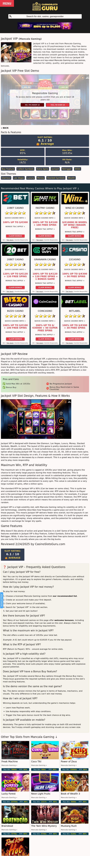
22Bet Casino (15, 208)
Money (40, 178)
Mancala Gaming (30, 39)
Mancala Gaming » (9, 765)
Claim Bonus (15, 236)
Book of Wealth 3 (70, 793)
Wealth (71, 178)
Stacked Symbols (56, 178)
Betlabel (74, 311)
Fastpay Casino (45, 208)
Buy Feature (8, 169)
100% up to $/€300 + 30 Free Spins (74, 275)
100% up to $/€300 (15, 222)
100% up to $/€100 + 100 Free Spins (45, 223)
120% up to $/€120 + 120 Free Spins (15, 275)
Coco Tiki (36, 761)
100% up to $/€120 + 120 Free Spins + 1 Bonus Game (45, 276)
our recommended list (65, 596)
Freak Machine (10, 761)
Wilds (77, 169)
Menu (7, 3)
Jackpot (55, 169)
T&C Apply (10, 240)
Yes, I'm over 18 (58, 105)
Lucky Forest (9, 793)
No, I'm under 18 (32, 105)
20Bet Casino (15, 259)
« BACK (5, 128)
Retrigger (67, 169)
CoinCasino (45, 311)
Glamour (6, 178)
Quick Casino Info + (15, 218)
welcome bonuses (64, 620)
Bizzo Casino (15, 311)
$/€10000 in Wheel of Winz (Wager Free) (74, 225)
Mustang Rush (69, 826)
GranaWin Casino (45, 259)
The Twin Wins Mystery (44, 826)
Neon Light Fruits (40, 793)
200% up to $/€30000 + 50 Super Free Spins (45, 328)
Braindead (7, 826)
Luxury (30, 178)
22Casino (74, 259)
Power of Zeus (69, 761)
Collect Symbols (25, 169)
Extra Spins (42, 169)
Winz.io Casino (74, 208)
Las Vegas (19, 178)
